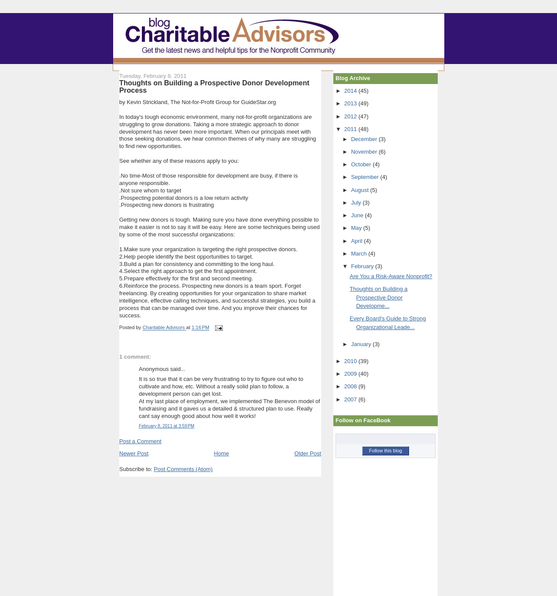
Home (221, 453)
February (363, 266)
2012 (351, 116)
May (357, 228)
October (362, 164)
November (365, 151)
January (362, 344)
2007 (351, 399)
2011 (351, 129)
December (365, 139)
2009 (351, 373)
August (360, 190)
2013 (351, 103)
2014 (351, 91)
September (365, 177)
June (358, 215)
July (357, 202)
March (360, 253)
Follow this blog (385, 450)
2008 (351, 386)
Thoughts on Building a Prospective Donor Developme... (378, 297)
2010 (351, 361)
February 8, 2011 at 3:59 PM (166, 426)
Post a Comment (140, 441)
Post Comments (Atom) (183, 469)
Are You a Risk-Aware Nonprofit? (390, 276)
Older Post (308, 453)
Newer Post (133, 453)
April (357, 241)
